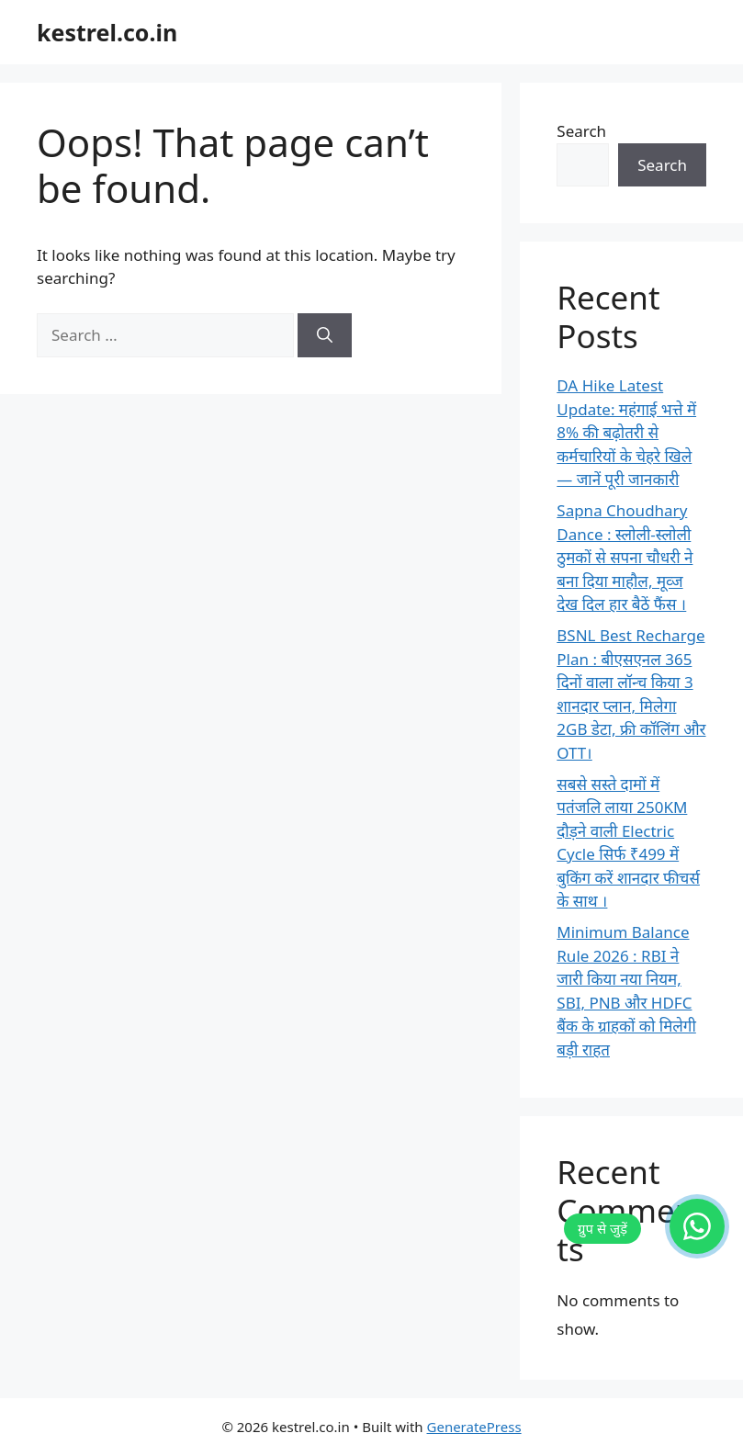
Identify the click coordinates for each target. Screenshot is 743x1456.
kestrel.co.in (107, 32)
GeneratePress (474, 1426)
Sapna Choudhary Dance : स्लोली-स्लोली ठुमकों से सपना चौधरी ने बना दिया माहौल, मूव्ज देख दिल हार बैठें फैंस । (624, 557)
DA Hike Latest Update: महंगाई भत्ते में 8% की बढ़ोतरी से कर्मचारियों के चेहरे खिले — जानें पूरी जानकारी (626, 432)
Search (581, 130)
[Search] (325, 335)
